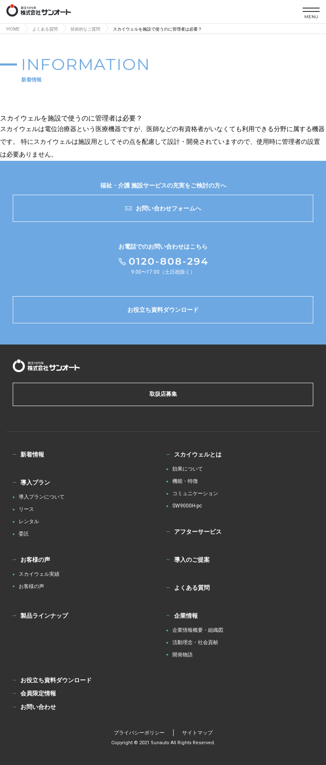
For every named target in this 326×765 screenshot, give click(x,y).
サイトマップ (197, 733)
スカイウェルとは (198, 454)
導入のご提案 (192, 559)
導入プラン (35, 482)
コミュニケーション (195, 493)
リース (26, 509)
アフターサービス (198, 531)
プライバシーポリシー (139, 733)
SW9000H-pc (187, 506)
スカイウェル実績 (39, 574)
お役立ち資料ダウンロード (163, 309)
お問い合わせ (38, 706)
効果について (187, 469)
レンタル (29, 521)
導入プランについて (42, 497)
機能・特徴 (185, 481)
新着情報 (32, 454)
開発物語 (182, 655)
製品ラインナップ (44, 615)
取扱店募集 (163, 394)
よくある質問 (192, 587)
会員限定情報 (38, 693)
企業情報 (186, 615)
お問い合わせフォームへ (163, 208)
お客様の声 (35, 559)
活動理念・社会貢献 (195, 642)
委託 (24, 534)
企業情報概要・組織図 (197, 630)
